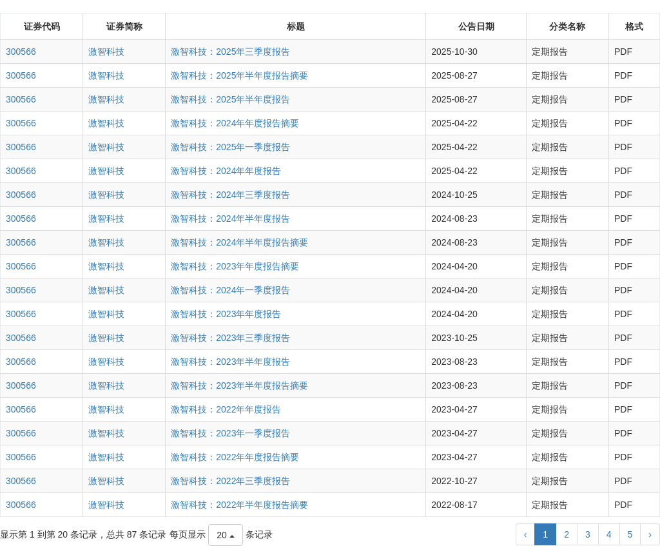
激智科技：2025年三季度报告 (230, 51)
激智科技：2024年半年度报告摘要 (239, 242)
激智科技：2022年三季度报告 (230, 481)
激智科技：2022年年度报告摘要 (235, 457)
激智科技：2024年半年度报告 (230, 218)
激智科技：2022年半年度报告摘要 (239, 505)
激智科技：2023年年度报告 (226, 314)
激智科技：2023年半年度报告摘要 (239, 385)
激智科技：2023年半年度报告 (230, 361)
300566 (21, 51)
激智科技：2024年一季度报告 (230, 290)
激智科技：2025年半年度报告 (230, 99)
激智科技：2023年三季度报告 (230, 338)
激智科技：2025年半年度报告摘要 (239, 75)
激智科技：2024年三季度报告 (230, 195)
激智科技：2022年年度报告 (226, 409)
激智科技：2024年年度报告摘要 (235, 123)
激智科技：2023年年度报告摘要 (235, 266)
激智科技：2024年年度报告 (226, 171)
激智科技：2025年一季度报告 (230, 147)
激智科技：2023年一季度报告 (230, 433)
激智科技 (106, 51)
